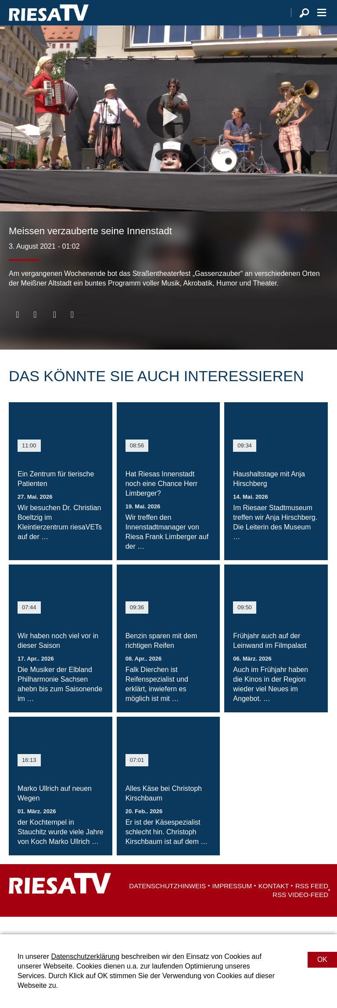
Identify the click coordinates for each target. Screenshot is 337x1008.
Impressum (232, 903)
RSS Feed (311, 903)
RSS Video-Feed (300, 912)
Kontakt (273, 903)
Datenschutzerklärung (85, 956)
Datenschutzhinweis (167, 903)
